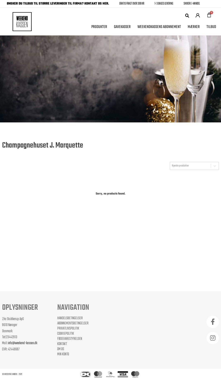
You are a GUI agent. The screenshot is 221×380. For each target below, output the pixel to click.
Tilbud (211, 27)
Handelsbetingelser (70, 318)
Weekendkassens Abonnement (159, 27)
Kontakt (62, 344)
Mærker (194, 27)
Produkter (99, 27)
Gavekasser (122, 27)
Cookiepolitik (65, 334)
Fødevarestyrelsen (69, 339)
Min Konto (63, 354)
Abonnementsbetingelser (72, 323)
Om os (60, 349)
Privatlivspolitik (68, 328)
